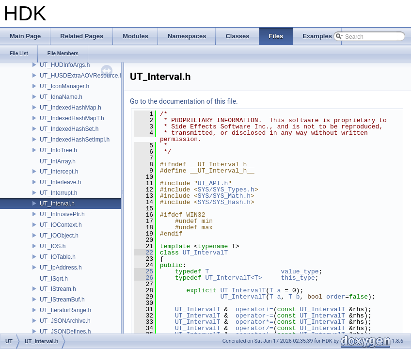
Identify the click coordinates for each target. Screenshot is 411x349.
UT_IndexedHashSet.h (69, 129)
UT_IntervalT (205, 252)
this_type (298, 277)
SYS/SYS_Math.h (224, 195)
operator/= (254, 328)
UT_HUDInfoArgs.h (65, 65)
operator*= (254, 321)
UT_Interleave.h (60, 182)
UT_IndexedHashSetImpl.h (75, 139)
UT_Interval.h (57, 203)
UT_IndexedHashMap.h (70, 107)
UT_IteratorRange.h (65, 310)
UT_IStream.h (58, 289)
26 (143, 277)
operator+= (254, 309)
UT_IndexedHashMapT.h (72, 118)
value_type (299, 271)
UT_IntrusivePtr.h (62, 214)
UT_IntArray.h (58, 161)
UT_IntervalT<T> (233, 277)
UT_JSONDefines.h (65, 331)
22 (143, 252)
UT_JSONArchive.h (65, 320)
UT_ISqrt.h (54, 278)
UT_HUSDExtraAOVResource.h (81, 75)
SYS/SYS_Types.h (226, 189)
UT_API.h (213, 183)
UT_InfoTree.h (58, 150)
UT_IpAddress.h (61, 267)
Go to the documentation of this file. (184, 101)
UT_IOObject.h (59, 235)
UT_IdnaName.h (61, 97)
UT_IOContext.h (61, 225)
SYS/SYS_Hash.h (224, 202)
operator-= (254, 315)
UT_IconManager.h (64, 86)
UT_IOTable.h (58, 257)
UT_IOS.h (52, 246)
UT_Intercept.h (59, 171)
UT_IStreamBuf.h (62, 299)
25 (143, 271)
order (335, 296)
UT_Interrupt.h (58, 193)
